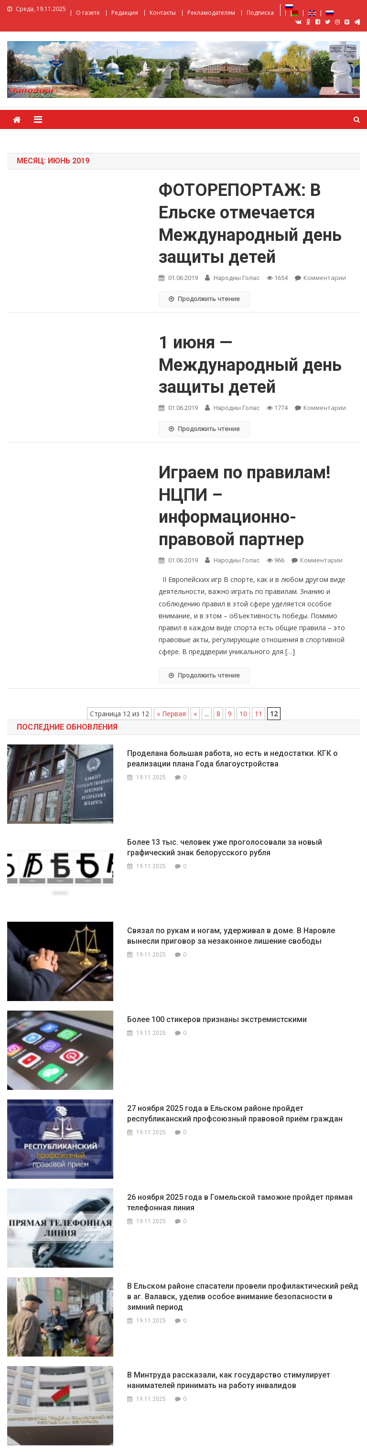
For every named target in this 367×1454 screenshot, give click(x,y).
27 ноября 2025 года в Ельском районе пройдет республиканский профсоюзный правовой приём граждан (235, 1113)
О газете (88, 13)
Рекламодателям (211, 13)
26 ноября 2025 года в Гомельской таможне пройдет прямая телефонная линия (240, 1202)
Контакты (163, 13)
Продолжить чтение (204, 298)
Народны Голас (236, 277)
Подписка (260, 13)
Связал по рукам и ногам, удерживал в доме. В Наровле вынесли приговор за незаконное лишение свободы (231, 936)
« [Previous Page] (195, 713)
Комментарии (324, 277)
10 (243, 713)
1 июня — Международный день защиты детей (250, 365)
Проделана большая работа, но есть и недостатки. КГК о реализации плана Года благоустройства (232, 758)
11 (258, 713)
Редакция (124, 13)
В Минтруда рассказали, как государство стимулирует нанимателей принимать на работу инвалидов (228, 1380)
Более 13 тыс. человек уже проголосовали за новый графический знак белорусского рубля (224, 847)
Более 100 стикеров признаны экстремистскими (217, 1019)
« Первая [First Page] (171, 713)
